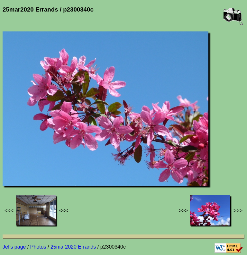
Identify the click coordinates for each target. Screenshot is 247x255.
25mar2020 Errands (73, 247)
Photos (38, 247)
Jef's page (14, 247)
